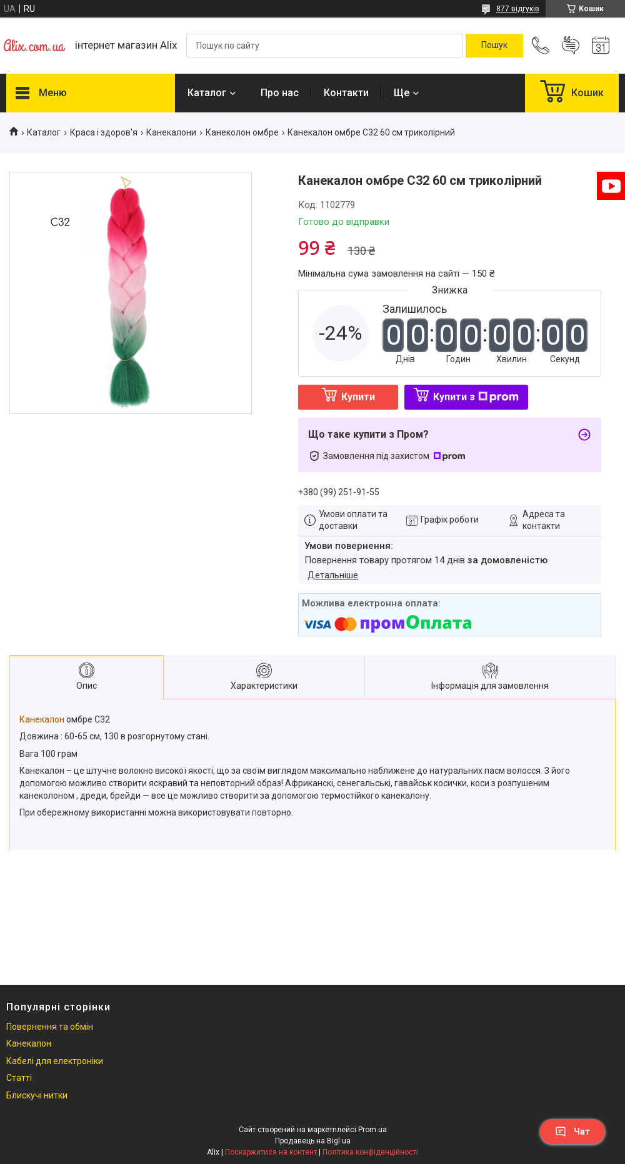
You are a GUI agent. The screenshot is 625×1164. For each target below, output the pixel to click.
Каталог (207, 93)
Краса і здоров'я (104, 132)
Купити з (476, 397)
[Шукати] (494, 45)
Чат (572, 1131)
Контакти (346, 93)
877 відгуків (517, 8)
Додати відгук (570, 45)
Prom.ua (372, 1129)
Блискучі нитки (37, 1095)
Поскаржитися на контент (271, 1152)
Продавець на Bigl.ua (313, 1141)
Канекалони (171, 132)
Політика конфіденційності (370, 1152)
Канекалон (41, 719)
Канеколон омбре (242, 132)
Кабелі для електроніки (54, 1061)
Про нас (280, 93)
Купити (358, 397)
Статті (19, 1078)
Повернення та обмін (49, 1027)
